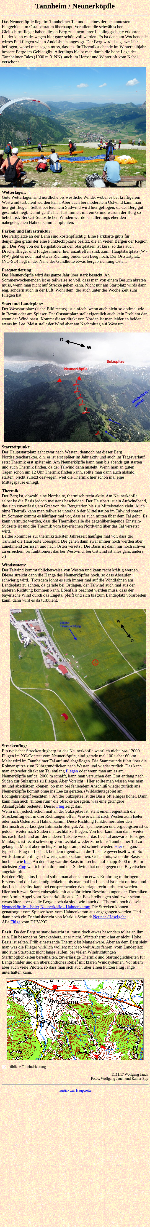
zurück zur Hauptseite (75, 1090)
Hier (118, 846)
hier (27, 861)
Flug (60, 806)
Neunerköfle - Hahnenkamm (65, 906)
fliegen (72, 771)
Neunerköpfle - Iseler (20, 906)
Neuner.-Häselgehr (109, 916)
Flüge (15, 921)
